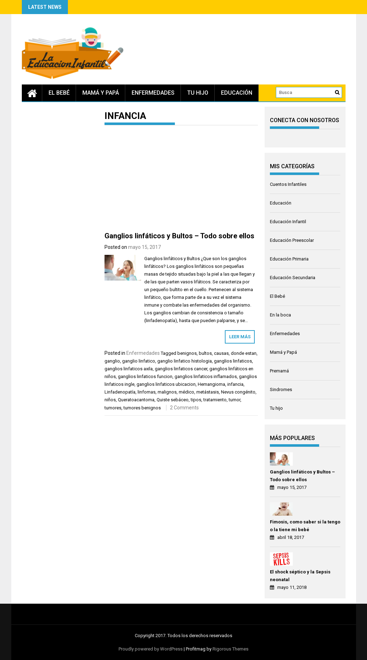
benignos (187, 353)
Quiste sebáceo (173, 399)
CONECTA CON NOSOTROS (304, 120)
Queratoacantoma (136, 399)
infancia (235, 384)
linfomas (147, 392)
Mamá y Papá (100, 92)
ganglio (112, 361)
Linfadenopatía (120, 392)
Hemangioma (211, 384)
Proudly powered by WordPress (151, 649)
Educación (236, 92)
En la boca (280, 315)
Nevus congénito (238, 392)
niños (110, 399)
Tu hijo (197, 92)
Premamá (279, 370)
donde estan (244, 353)
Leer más (240, 336)
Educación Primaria (289, 259)
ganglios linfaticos (233, 361)
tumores (113, 407)
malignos (167, 392)
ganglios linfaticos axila (129, 368)
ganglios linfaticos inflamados (206, 376)
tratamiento (215, 399)
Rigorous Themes (230, 649)
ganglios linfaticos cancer (181, 368)
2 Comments (184, 407)
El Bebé (59, 92)
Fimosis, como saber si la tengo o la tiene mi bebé (305, 525)
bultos (205, 353)
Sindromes (281, 389)
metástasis (207, 392)
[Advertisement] (181, 180)
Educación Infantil (288, 221)
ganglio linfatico (138, 361)
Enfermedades (153, 92)
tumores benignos (142, 407)
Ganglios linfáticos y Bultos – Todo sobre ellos (179, 236)
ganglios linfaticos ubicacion (166, 384)
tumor (234, 399)
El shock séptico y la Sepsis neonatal (300, 575)
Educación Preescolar (292, 240)
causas (221, 353)
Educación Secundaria (292, 277)
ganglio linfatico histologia (184, 361)
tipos (196, 399)
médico (186, 392)
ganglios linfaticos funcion (145, 376)
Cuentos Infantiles (288, 184)
